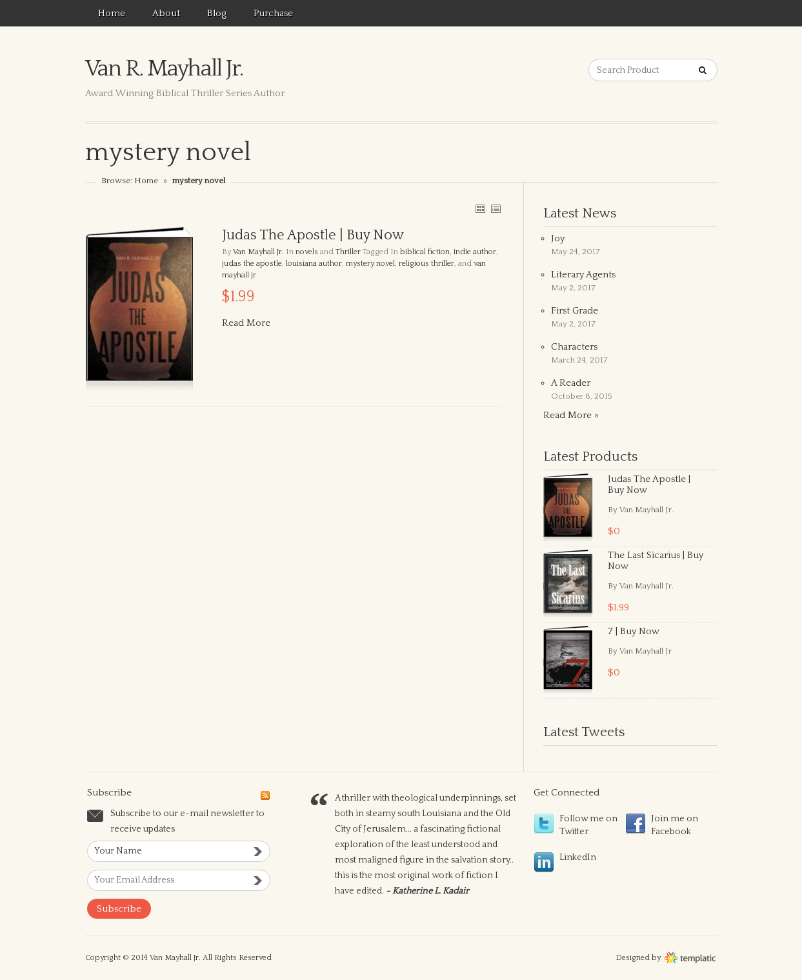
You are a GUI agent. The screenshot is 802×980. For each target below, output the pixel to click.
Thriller (348, 252)
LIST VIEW (495, 208)
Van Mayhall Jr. (258, 252)
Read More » (571, 415)
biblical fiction (425, 252)
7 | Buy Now (633, 631)
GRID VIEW (480, 208)
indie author (475, 252)
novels (307, 252)
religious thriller (426, 263)
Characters (574, 346)
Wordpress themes (690, 956)
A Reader (570, 382)
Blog (216, 13)
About (166, 13)
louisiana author (314, 263)
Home (111, 13)
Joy (558, 238)
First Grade (574, 310)
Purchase (273, 13)
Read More (246, 322)
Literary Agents (583, 274)
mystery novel (370, 263)
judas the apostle (252, 263)
